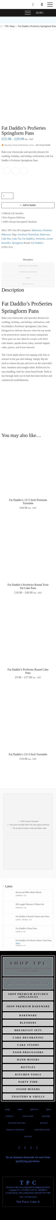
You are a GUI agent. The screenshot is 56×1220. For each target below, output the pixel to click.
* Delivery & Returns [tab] (28, 272)
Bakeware (37, 230)
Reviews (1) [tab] (28, 284)
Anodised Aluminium (28, 234)
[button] (42, 4)
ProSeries (40, 238)
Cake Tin (16, 238)
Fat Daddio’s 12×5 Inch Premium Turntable (28, 501)
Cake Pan (6, 238)
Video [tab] (28, 278)
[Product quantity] (7, 196)
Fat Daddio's (28, 238)
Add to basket (29, 205)
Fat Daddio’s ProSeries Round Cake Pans (28, 671)
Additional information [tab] (28, 266)
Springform (17, 242)
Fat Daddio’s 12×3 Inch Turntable (28, 754)
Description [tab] (28, 260)
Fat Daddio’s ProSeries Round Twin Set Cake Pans (28, 586)
